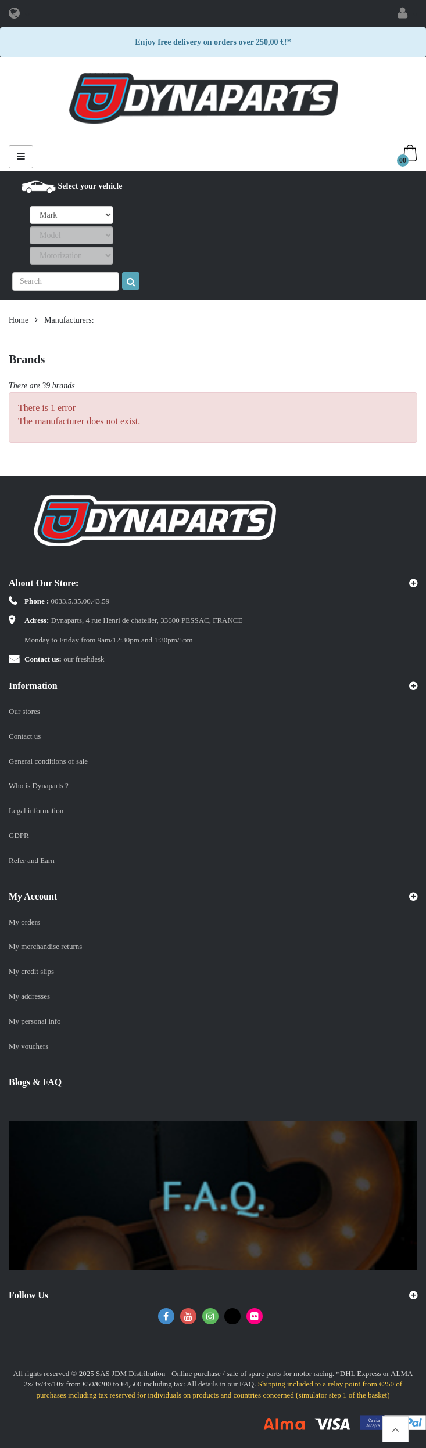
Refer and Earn (32, 860)
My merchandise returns (45, 946)
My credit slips (31, 971)
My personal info (35, 1021)
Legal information (36, 810)
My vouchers (28, 1046)
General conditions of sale (48, 761)
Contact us (25, 736)
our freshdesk (83, 659)
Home (18, 320)
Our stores (24, 711)
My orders (24, 922)
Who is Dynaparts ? (39, 785)
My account (33, 896)
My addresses (29, 996)
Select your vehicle (90, 186)
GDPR (19, 835)
